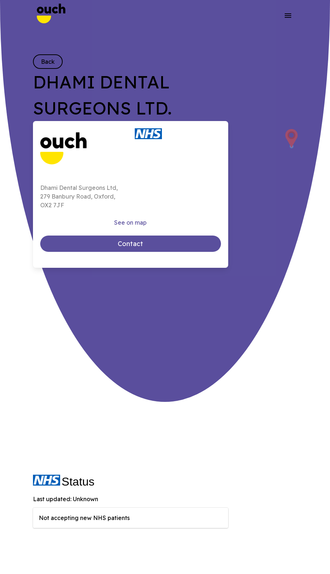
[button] (287, 15)
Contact (130, 244)
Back (48, 61)
